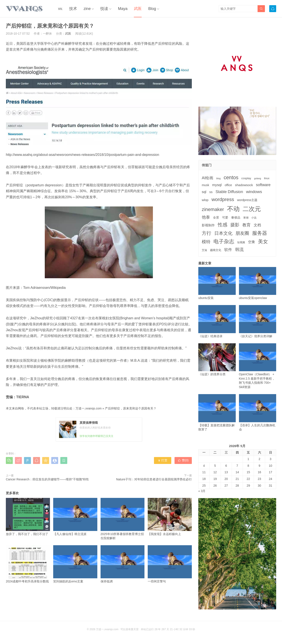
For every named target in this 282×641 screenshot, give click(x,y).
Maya (122, 8)
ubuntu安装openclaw (257, 283)
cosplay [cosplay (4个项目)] (246, 178)
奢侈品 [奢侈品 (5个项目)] (235, 217)
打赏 (162, 460)
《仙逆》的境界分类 (217, 359)
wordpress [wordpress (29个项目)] (223, 199)
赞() (183, 460)
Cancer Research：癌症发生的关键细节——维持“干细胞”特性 (47, 479)
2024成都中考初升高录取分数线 (28, 564)
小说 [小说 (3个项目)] (253, 217)
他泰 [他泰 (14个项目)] (206, 217)
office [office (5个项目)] (228, 185)
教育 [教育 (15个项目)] (246, 225)
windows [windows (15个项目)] (254, 191)
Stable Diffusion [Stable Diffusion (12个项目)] (229, 192)
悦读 (104, 8)
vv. (60, 8)
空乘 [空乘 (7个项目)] (251, 242)
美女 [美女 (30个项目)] (263, 241)
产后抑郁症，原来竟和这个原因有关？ (130, 408)
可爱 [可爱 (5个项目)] (225, 217)
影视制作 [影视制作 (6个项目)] (208, 225)
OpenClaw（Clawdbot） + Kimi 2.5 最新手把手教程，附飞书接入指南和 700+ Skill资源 (257, 366)
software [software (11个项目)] (263, 185)
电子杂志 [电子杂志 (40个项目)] (223, 241)
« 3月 (201, 491)
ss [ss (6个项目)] (211, 192)
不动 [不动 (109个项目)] (233, 208)
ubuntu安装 (217, 283)
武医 (138, 8)
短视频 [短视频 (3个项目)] (241, 242)
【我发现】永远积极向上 (170, 517)
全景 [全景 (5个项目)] (216, 217)
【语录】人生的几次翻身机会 (257, 412)
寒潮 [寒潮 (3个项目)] (245, 217)
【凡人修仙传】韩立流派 (75, 517)
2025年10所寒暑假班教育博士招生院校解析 (123, 519)
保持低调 (123, 564)
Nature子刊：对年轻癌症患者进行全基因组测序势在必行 (154, 479)
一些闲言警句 (170, 564)
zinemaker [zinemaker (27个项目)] (213, 209)
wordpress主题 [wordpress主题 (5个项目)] (247, 200)
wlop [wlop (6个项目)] (205, 200)
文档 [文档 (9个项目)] (257, 225)
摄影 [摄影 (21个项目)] (234, 224)
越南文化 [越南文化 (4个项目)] (215, 250)
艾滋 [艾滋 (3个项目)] (204, 250)
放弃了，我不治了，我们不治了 (28, 517)
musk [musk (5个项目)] (205, 185)
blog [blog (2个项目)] (218, 178)
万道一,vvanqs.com (88, 408)
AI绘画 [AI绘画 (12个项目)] (207, 178)
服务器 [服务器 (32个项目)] (259, 233)
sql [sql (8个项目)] (204, 192)
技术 (73, 8)
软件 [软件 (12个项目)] (228, 250)
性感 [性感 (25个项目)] (222, 224)
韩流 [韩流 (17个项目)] (239, 249)
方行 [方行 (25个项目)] (206, 233)
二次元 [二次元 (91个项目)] (252, 208)
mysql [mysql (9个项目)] (217, 185)
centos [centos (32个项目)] (231, 177)
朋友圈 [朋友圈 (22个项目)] (242, 233)
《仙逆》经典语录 (217, 321)
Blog (152, 8)
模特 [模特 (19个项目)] (206, 241)
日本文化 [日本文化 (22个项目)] (223, 233)
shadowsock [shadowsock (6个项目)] (244, 185)
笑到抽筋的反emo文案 (75, 564)
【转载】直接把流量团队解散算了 (217, 412)
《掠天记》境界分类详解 (257, 321)
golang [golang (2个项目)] (257, 178)
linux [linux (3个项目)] (266, 178)
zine (87, 8)
